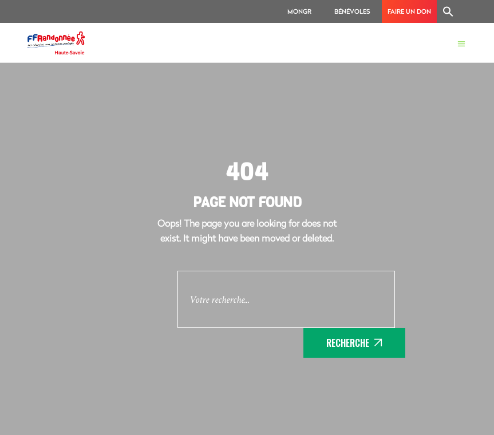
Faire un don (409, 11)
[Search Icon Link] (448, 11)
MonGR (299, 11)
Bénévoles (352, 11)
